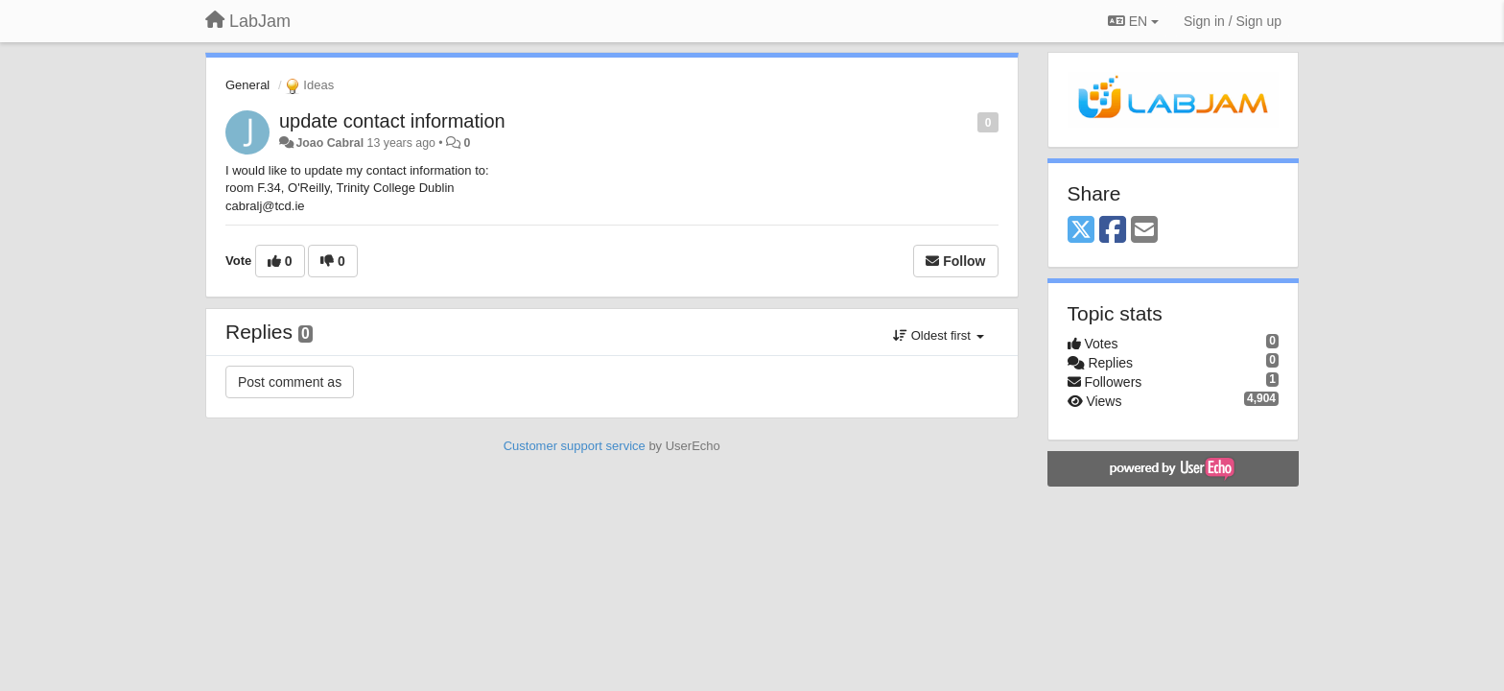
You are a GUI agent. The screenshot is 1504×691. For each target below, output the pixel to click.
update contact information (392, 120)
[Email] (1144, 231)
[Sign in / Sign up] (1232, 21)
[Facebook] (1112, 231)
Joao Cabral (329, 143)
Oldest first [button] (938, 335)
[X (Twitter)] (1081, 231)
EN (1133, 21)
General (247, 85)
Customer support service (575, 446)
